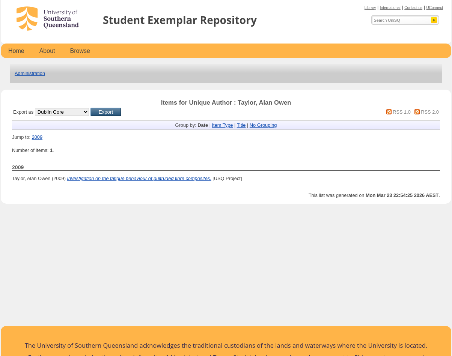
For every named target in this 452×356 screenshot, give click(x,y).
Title (241, 125)
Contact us (413, 8)
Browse (80, 51)
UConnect (434, 8)
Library (370, 8)
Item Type (222, 125)
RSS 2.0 (430, 112)
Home (16, 51)
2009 (37, 137)
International (390, 8)
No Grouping (263, 125)
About (47, 51)
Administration (30, 73)
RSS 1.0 (402, 112)
